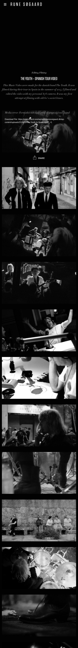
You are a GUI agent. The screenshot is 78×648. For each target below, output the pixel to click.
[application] (39, 131)
